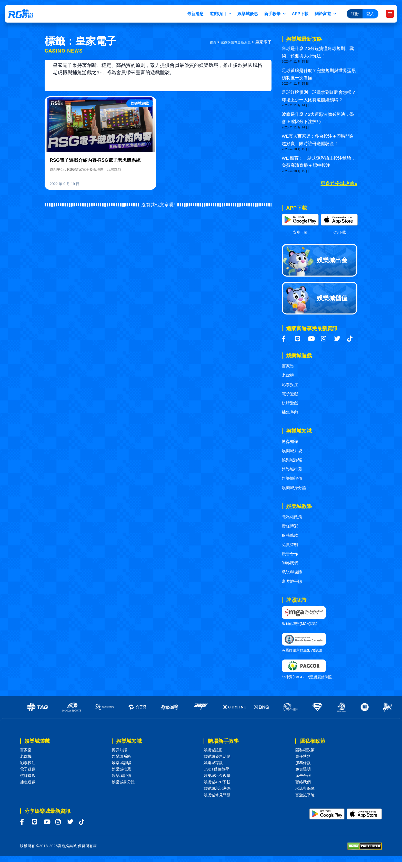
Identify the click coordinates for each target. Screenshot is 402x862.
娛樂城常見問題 (218, 800)
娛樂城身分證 (294, 487)
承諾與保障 (292, 572)
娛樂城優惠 (247, 14)
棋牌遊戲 (290, 403)
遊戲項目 (220, 14)
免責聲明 (290, 544)
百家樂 (288, 366)
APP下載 (300, 14)
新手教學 (275, 14)
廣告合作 (290, 554)
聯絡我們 (290, 563)
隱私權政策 (292, 517)
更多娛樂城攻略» (338, 183)
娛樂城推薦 (292, 469)
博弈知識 (290, 441)
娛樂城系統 (292, 451)
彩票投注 (290, 384)
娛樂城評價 (292, 478)
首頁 (205, 42)
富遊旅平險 (292, 581)
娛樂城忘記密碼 (218, 793)
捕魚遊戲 (290, 412)
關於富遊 (325, 14)
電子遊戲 (290, 394)
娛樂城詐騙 (292, 460)
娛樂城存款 (214, 764)
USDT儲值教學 (217, 771)
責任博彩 (290, 526)
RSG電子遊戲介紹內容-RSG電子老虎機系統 (95, 160)
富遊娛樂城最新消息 (232, 42)
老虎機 (288, 375)
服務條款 (290, 535)
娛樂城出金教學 (218, 779)
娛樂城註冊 (214, 750)
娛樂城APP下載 (218, 786)
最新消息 (195, 14)
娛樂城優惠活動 (218, 757)
